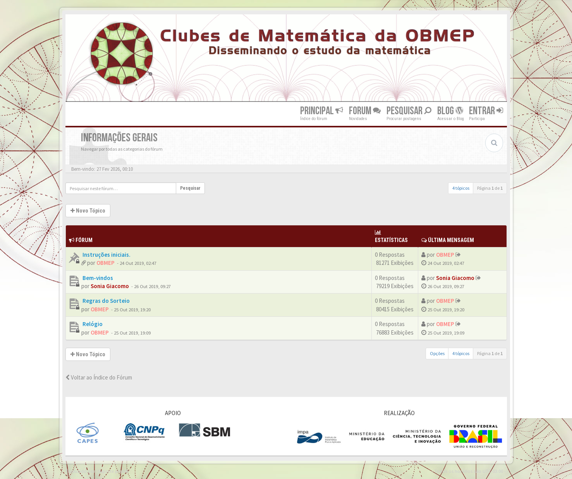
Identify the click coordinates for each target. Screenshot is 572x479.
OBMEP (105, 262)
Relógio (92, 324)
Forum (365, 111)
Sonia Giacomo (110, 286)
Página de (490, 188)
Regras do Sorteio (105, 300)
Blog (450, 111)
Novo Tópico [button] (87, 211)
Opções (437, 353)
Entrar (486, 111)
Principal (321, 111)
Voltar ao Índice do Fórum (98, 377)
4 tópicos (460, 188)
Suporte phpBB (113, 471)
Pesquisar (408, 111)
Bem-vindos (97, 278)
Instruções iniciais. (106, 254)
